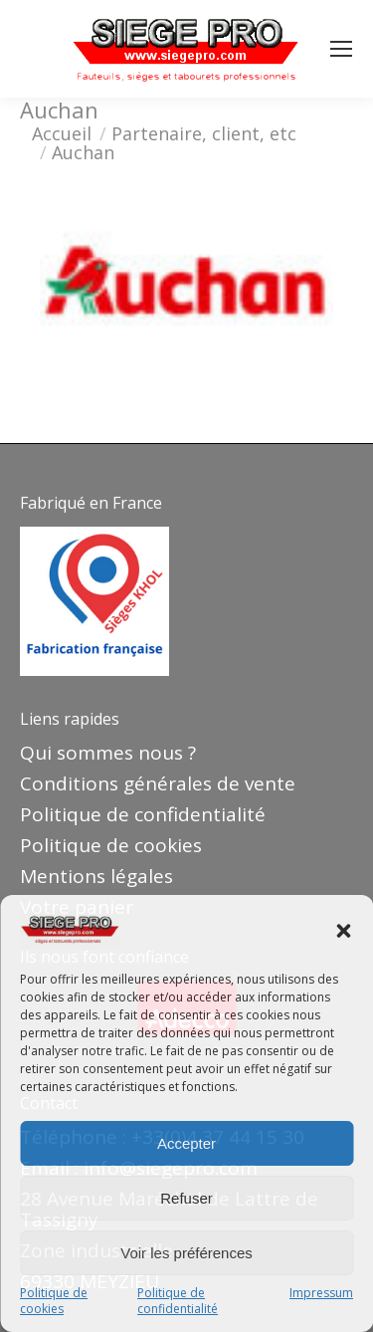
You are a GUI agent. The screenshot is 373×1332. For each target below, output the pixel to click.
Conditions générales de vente (157, 783)
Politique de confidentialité (177, 1301)
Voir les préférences (186, 1252)
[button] (343, 931)
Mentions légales (96, 876)
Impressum (321, 1293)
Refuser (186, 1198)
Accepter (186, 1143)
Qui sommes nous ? (108, 753)
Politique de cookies (54, 1301)
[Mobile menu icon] (341, 49)
